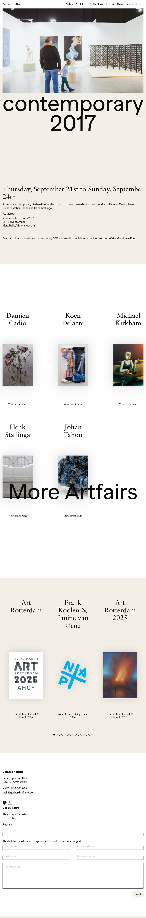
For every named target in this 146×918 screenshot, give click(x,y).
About (129, 4)
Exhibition (81, 4)
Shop (139, 4)
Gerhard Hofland (12, 4)
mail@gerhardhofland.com (19, 792)
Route (6, 824)
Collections (96, 4)
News (120, 4)
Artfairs (110, 4)
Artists (69, 4)
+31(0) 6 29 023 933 (15, 788)
